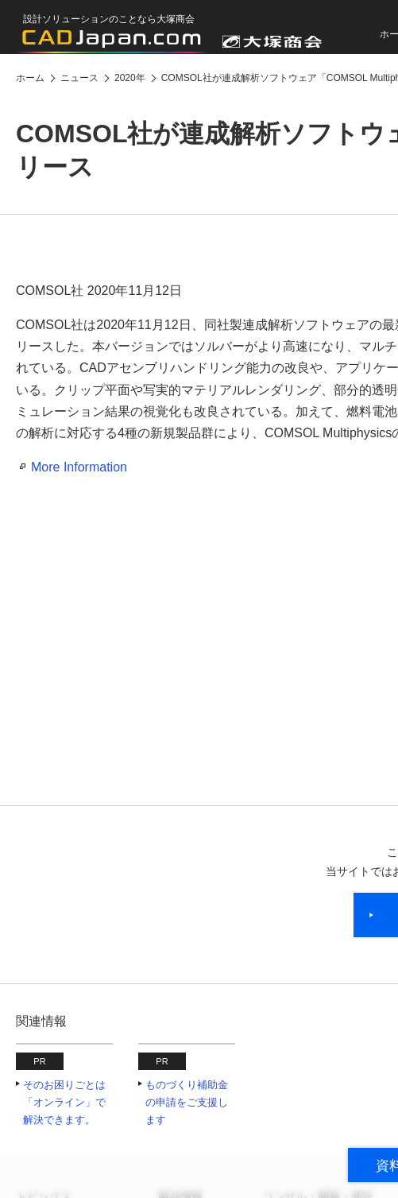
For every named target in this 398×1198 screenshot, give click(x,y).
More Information (79, 467)
